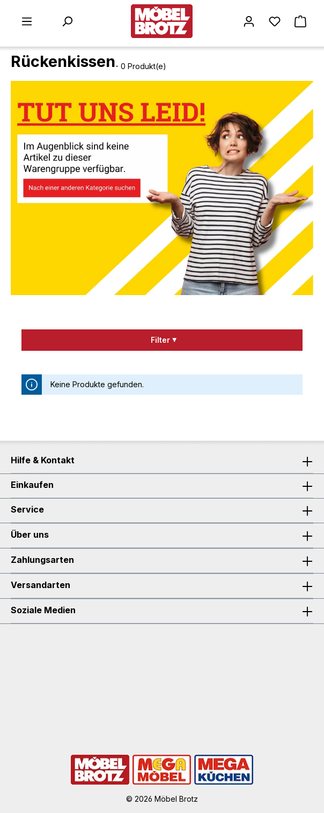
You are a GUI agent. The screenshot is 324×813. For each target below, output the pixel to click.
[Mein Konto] (249, 21)
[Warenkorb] (300, 21)
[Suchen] (67, 21)
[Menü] (27, 21)
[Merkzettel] (275, 21)
